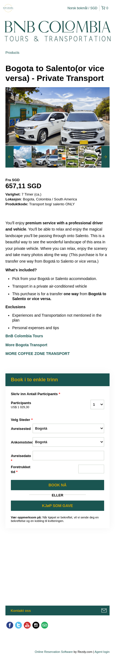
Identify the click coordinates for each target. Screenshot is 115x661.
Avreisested (21, 429)
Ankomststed (22, 442)
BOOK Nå (57, 485)
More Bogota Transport (26, 345)
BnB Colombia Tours (24, 336)
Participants (22, 405)
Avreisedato (21, 458)
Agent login (102, 651)
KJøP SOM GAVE (57, 505)
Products (12, 53)
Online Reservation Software (54, 651)
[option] (18, 157)
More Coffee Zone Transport (38, 353)
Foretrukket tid (20, 469)
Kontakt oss (21, 611)
